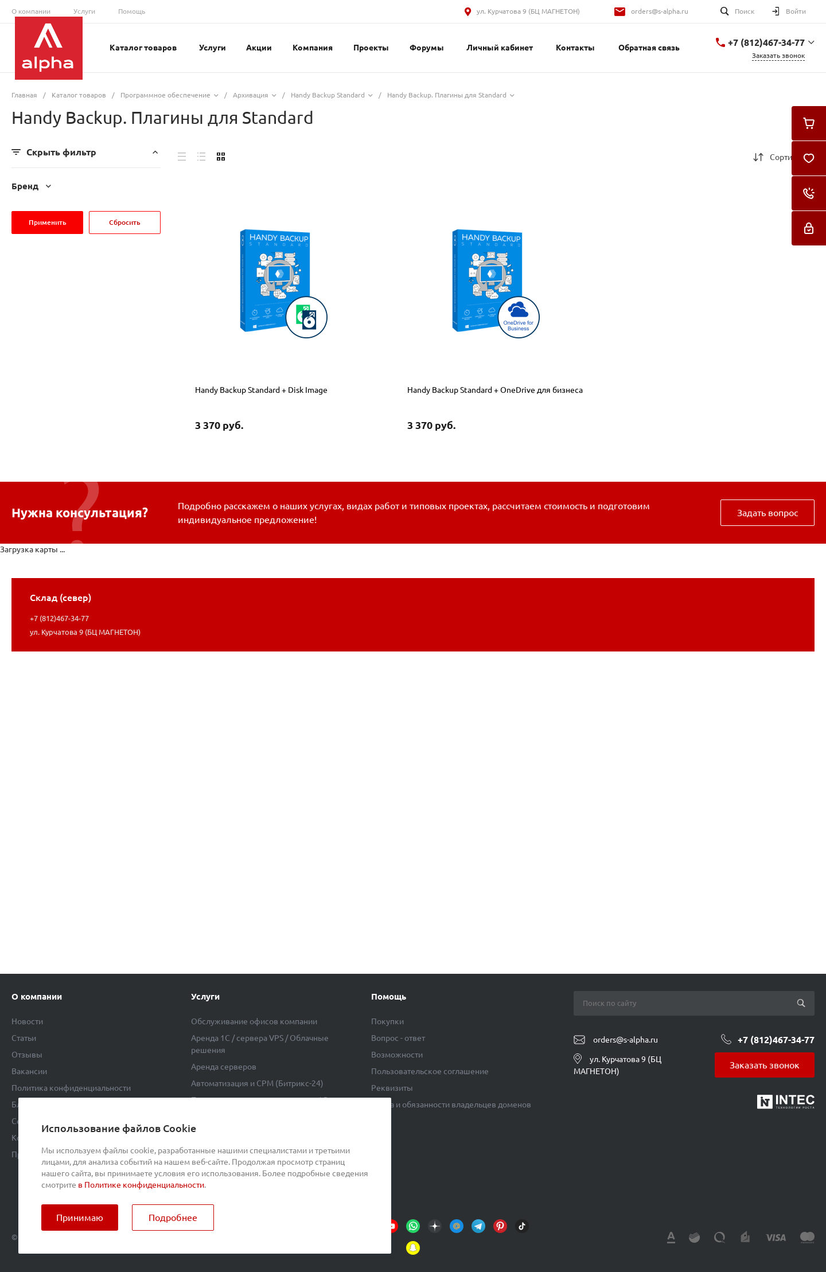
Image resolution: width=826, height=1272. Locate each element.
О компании (30, 11)
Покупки (387, 1021)
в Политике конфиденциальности (141, 1184)
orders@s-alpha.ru (659, 11)
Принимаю (79, 1217)
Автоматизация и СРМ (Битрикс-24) (257, 1083)
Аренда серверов (223, 1066)
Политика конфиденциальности (71, 1087)
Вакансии (29, 1071)
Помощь (131, 11)
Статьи (23, 1038)
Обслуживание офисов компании (254, 1021)
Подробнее (173, 1217)
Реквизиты (392, 1087)
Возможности (397, 1054)
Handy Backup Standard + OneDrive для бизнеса (495, 390)
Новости (27, 1021)
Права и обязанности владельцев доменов (451, 1104)
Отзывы (26, 1054)
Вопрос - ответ (398, 1038)
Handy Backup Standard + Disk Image (261, 390)
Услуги (84, 11)
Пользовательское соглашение (430, 1071)
